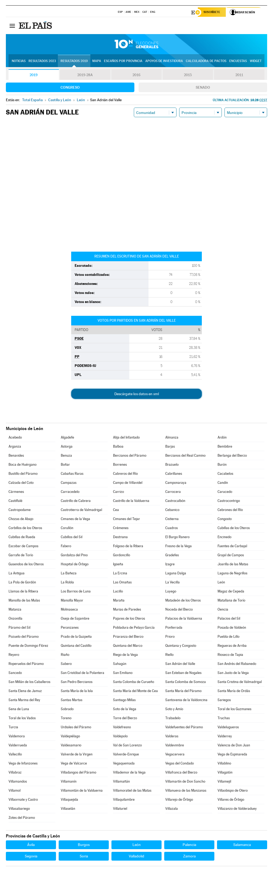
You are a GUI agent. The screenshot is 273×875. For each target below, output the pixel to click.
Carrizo (118, 492)
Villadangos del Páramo (78, 773)
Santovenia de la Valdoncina (186, 701)
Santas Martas (71, 701)
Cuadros (171, 529)
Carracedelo (70, 492)
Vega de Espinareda (232, 755)
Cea (116, 511)
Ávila (31, 845)
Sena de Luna (19, 710)
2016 (136, 75)
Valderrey (225, 737)
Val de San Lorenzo (127, 746)
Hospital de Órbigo (75, 565)
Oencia (223, 610)
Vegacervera (174, 755)
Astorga (67, 447)
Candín (223, 483)
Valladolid (136, 857)
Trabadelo (172, 719)
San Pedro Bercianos (77, 683)
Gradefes (172, 556)
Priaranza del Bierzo (128, 637)
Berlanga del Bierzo (232, 456)
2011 (239, 75)
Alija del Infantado (126, 438)
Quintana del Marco (127, 646)
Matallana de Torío (231, 601)
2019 (33, 75)
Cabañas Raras (72, 474)
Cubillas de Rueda (22, 538)
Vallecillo (15, 755)
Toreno (66, 719)
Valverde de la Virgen (77, 755)
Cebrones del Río (230, 511)
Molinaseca (69, 610)
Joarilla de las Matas (233, 565)
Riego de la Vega (125, 655)
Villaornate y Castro (23, 800)
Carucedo (225, 492)
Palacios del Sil (229, 619)
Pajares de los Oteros (129, 619)
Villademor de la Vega (129, 773)
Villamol (15, 791)
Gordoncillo (121, 556)
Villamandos (18, 782)
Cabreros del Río (125, 474)
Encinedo (224, 538)
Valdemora (17, 737)
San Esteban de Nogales (183, 674)
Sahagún (119, 665)
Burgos (84, 845)
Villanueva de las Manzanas (185, 791)
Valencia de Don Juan (234, 746)
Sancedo (15, 674)
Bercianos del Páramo (129, 456)
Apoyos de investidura (164, 61)
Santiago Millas (124, 701)
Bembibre (225, 447)
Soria (84, 857)
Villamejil (224, 782)
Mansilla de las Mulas (24, 601)
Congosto (225, 520)
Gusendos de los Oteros (26, 565)
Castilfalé (15, 502)
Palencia (189, 845)
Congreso (70, 88)
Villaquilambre (124, 800)
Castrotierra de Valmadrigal (81, 511)
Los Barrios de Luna (76, 592)
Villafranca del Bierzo (181, 773)
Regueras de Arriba (232, 646)
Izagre (170, 565)
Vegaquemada (124, 764)
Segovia (31, 857)
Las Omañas (122, 583)
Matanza (15, 610)
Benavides (16, 456)
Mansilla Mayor (72, 601)
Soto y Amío (174, 710)
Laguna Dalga (175, 574)
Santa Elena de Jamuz (25, 692)
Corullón (67, 529)
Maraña (119, 601)
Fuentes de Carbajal (232, 547)
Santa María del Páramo (183, 692)
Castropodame (20, 511)
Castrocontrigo (229, 502)
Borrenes (120, 465)
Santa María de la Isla (77, 692)
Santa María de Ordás (234, 692)
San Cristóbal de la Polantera (82, 674)
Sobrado (67, 710)
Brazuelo (172, 465)
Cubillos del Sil (71, 538)
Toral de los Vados (22, 719)
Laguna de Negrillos (232, 574)
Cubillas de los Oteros (234, 529)
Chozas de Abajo (21, 520)
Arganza (15, 447)
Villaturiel (120, 809)
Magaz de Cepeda (231, 592)
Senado (203, 88)
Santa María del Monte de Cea (135, 692)
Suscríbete (212, 12)
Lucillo (118, 592)
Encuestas (238, 61)
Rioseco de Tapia (230, 655)
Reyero (14, 655)
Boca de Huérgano (23, 465)
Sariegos (224, 701)
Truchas (224, 719)
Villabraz (15, 773)
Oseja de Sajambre (75, 619)
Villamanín (69, 782)
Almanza (171, 438)
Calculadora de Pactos (206, 61)
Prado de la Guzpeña (76, 637)
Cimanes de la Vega (75, 520)
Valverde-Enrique (126, 755)
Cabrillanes (173, 474)
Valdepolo (120, 737)
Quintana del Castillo (76, 646)
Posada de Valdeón (232, 628)
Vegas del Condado (179, 764)
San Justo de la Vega (233, 674)
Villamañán (121, 782)
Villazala (171, 809)
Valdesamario (71, 746)
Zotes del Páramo (22, 818)
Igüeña (118, 565)
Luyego (170, 592)
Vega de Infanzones (23, 764)
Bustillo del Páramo (23, 474)
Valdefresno (122, 728)
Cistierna (172, 520)
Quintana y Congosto (180, 646)
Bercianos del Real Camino (185, 456)
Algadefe (67, 438)
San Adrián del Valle (180, 665)
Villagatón (225, 773)
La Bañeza (69, 574)
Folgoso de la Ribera (128, 547)
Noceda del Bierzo (179, 610)
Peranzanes (70, 628)
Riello (169, 655)
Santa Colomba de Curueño (133, 683)
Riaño (65, 655)
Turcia (13, 728)
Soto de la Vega (124, 710)
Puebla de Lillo (228, 637)
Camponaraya (175, 483)
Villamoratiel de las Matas (132, 791)
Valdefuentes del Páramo (184, 728)
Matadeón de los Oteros (183, 601)
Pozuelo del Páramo (24, 637)
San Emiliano (123, 674)
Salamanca (242, 845)
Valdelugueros (228, 728)
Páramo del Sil (19, 628)
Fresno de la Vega (178, 547)
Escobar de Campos (23, 547)
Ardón (222, 438)
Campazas (69, 483)
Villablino (224, 764)
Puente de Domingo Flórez (28, 646)
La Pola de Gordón (22, 583)
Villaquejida (69, 800)
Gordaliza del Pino (74, 556)
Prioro (170, 637)
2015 (188, 75)
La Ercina (120, 574)
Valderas (171, 737)
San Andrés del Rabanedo (237, 665)
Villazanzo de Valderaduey (237, 809)
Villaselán (68, 809)
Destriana (120, 538)
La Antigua (17, 574)
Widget (256, 61)
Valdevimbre (174, 746)
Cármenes (16, 492)
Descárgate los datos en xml (136, 394)
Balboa (118, 447)
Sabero (66, 665)
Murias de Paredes (127, 610)
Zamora (189, 857)
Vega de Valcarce (74, 764)
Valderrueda (18, 746)
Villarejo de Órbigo (179, 800)
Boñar (65, 465)
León (221, 583)
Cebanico (172, 511)
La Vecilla (172, 583)
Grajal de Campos (231, 556)
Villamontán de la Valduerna (82, 791)
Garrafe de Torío (21, 556)
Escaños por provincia (123, 61)
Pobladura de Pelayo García (134, 628)
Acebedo (15, 438)
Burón (222, 465)
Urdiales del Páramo (76, 728)
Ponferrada (173, 628)
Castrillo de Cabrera (76, 502)
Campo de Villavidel (127, 483)
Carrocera (173, 492)
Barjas (170, 447)
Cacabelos (225, 474)
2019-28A (85, 75)
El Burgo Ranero (177, 538)
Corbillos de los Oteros (25, 529)
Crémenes (121, 529)
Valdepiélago (70, 737)
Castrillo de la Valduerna (131, 502)
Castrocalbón (175, 502)
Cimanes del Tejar (126, 520)
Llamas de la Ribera (23, 592)
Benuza (66, 456)
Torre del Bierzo (125, 719)
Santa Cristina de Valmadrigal (240, 683)
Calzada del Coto (21, 483)
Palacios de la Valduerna (183, 619)
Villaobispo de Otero (233, 791)
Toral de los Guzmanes (234, 710)
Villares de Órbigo (231, 800)
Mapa (96, 61)
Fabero (66, 547)
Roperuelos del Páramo (26, 665)
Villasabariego (19, 809)
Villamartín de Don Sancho (185, 782)
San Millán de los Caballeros (29, 683)
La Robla (67, 583)
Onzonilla (15, 619)
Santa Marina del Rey (24, 701)
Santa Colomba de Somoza (185, 683)
